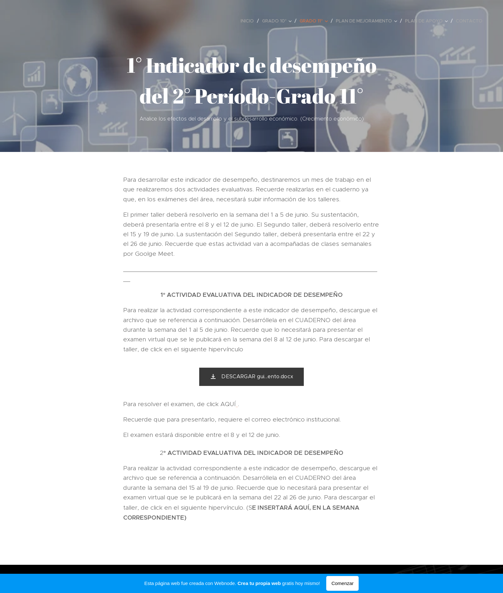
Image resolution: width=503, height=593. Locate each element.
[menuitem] (249, 21)
